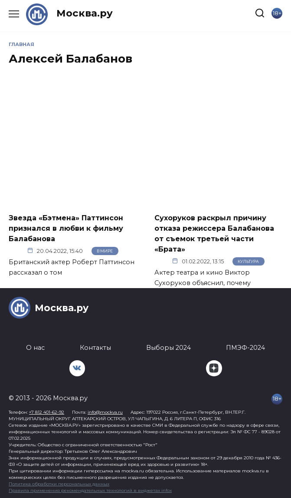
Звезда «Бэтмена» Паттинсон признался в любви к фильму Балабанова (66, 227)
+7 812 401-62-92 (46, 412)
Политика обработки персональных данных (59, 484)
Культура (248, 261)
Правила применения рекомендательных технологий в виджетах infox (90, 490)
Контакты (95, 348)
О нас (35, 348)
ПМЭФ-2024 (245, 348)
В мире (105, 251)
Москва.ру (84, 13)
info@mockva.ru (105, 412)
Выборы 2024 (168, 348)
